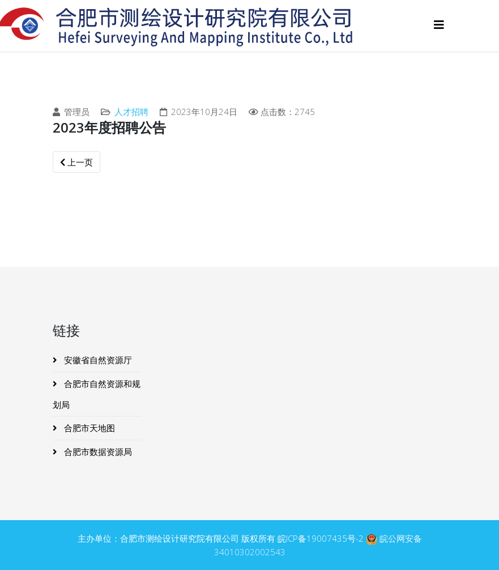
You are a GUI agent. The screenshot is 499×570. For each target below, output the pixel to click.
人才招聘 (131, 111)
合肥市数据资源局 (97, 451)
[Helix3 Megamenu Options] (439, 24)
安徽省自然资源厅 (97, 359)
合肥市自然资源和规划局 (96, 394)
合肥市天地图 (88, 427)
